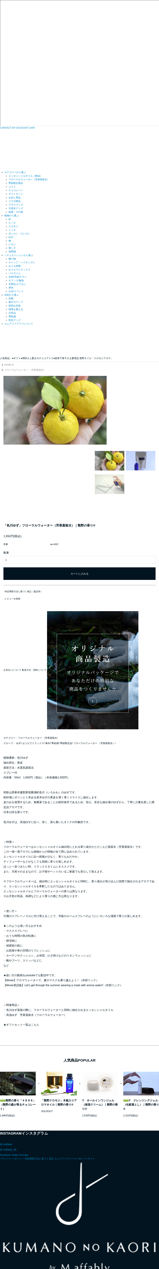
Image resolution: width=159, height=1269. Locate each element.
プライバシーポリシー (12, 1111)
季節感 (55, 696)
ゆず (18, 696)
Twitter (14, 1108)
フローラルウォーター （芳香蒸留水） (25, 370)
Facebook (5, 1108)
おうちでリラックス (33, 696)
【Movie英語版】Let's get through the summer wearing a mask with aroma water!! (53, 938)
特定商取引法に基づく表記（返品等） (24, 544)
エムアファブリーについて (18, 323)
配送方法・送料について (34, 623)
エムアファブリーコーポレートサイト (74, 1111)
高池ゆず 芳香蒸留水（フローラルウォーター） (36, 967)
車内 (47, 696)
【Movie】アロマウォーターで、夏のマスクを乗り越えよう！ (41, 933)
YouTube (23, 1108)
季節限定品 (66, 696)
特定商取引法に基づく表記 (39, 1111)
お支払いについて (12, 623)
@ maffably (6, 1097)
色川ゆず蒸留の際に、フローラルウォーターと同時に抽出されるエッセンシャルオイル (59, 962)
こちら (35, 977)
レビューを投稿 (12, 551)
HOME (8, 364)
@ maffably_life (8, 1102)
